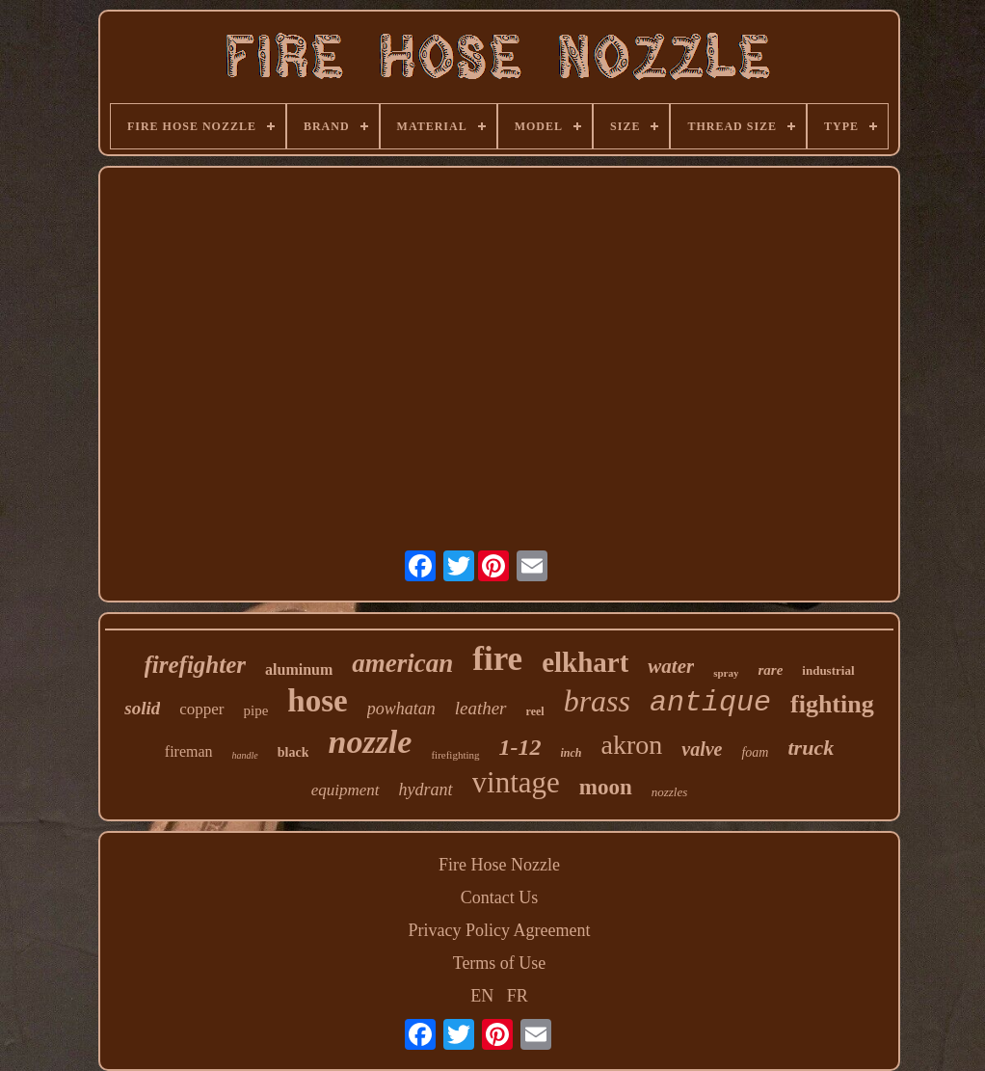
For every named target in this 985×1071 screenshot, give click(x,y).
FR (517, 995)
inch (571, 753)
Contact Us (500, 897)
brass (597, 700)
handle (245, 755)
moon (605, 787)
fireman (189, 751)
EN (481, 995)
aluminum (299, 669)
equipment (345, 790)
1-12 (520, 747)
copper (201, 709)
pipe (256, 710)
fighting (832, 704)
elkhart (585, 662)
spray (725, 673)
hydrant (426, 789)
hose (317, 700)
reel (535, 711)
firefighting (455, 755)
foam (754, 752)
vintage (516, 782)
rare (770, 670)
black (293, 752)
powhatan (401, 708)
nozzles (670, 792)
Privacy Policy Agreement (500, 930)
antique (710, 702)
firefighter (196, 665)
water (671, 666)
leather (481, 708)
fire (497, 659)
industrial (828, 670)
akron (632, 745)
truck (810, 748)
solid (142, 708)
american (402, 663)
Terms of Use (499, 963)
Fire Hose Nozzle (499, 864)
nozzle (370, 742)
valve (701, 749)
